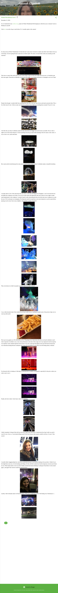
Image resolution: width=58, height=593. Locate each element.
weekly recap (16, 23)
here (5, 29)
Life (6, 523)
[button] (56, 18)
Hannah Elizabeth (29, 3)
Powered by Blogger (29, 587)
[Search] (56, 3)
